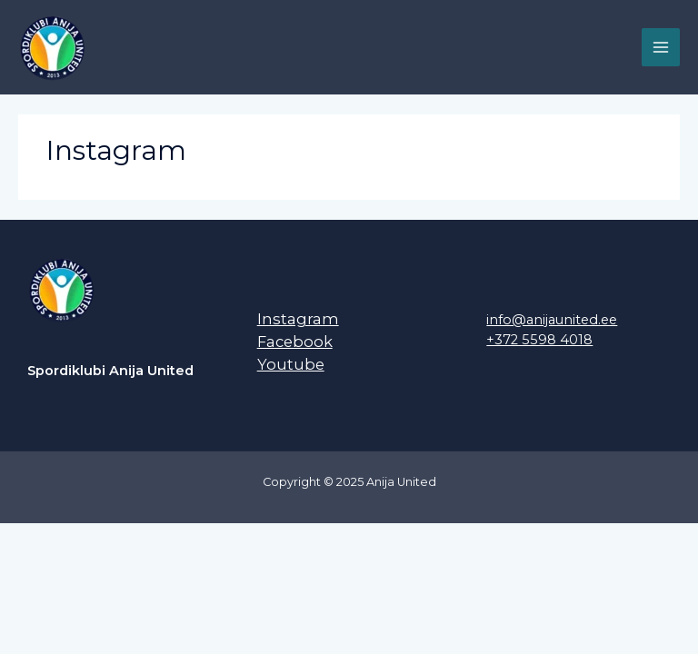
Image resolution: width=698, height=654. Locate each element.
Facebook (295, 341)
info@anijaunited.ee (551, 320)
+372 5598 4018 (539, 340)
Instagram (298, 319)
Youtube (290, 364)
